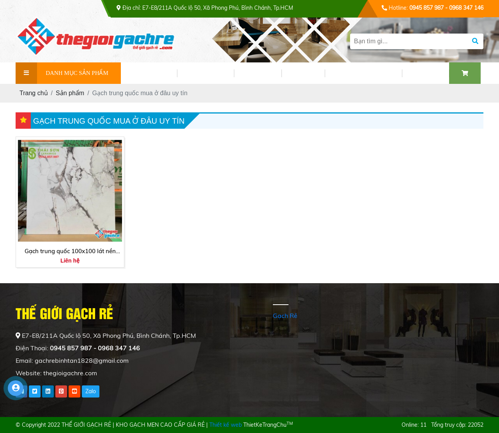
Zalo (90, 391)
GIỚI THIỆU (149, 73)
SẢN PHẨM (205, 73)
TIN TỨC (257, 73)
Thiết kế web (225, 424)
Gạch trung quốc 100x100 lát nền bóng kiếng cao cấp (70, 251)
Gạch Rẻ (285, 315)
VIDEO (303, 73)
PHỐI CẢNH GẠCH (363, 73)
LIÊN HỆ (425, 73)
